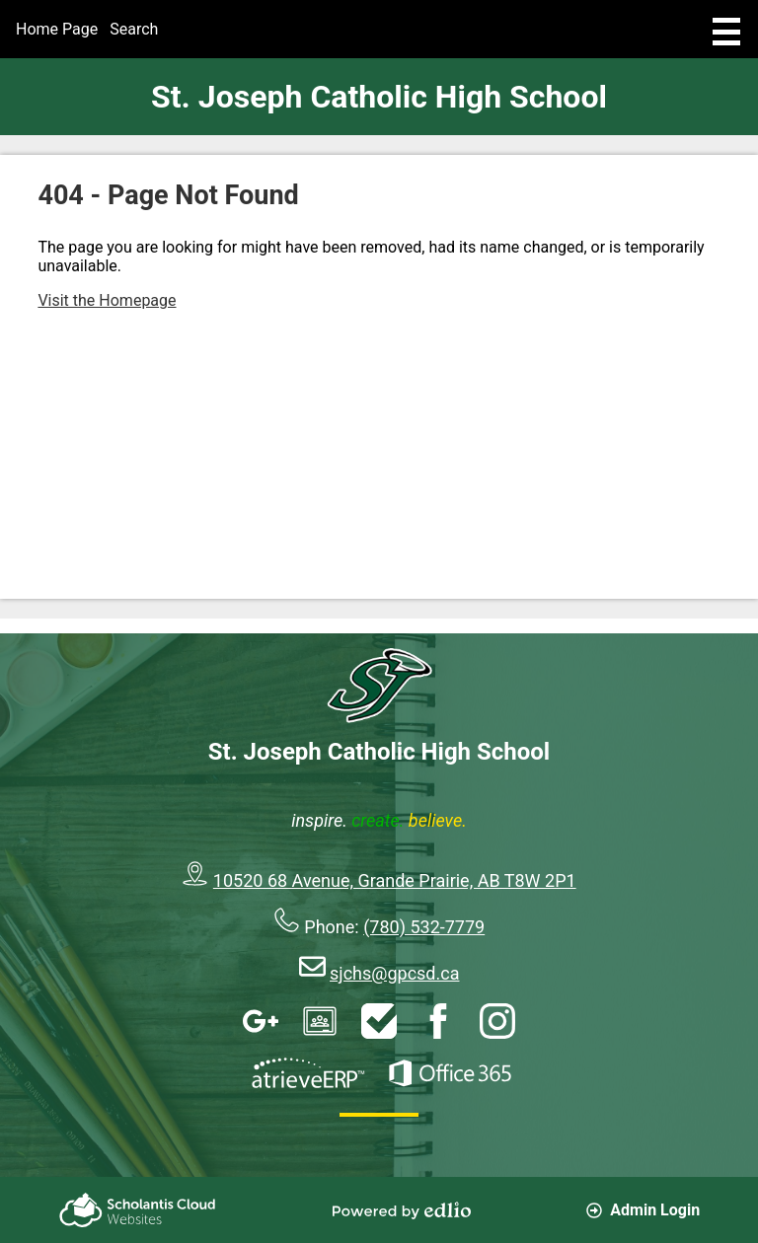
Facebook (438, 1021)
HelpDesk (379, 1021)
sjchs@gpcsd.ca (394, 973)
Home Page (57, 29)
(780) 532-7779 (424, 926)
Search (134, 29)
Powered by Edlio (402, 1210)
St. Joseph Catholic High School (379, 96)
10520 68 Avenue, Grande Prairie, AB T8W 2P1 (394, 880)
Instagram (497, 1021)
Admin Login (643, 1210)
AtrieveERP (308, 1073)
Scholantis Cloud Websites (137, 1210)
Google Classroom (320, 1021)
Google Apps (260, 1021)
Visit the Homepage (107, 300)
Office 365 (450, 1073)
